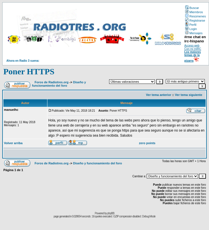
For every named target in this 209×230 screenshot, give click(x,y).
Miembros (194, 12)
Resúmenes (195, 16)
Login (191, 29)
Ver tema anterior (158, 94)
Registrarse (195, 20)
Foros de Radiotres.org (51, 82)
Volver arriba (13, 143)
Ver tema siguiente (188, 94)
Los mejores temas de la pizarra (192, 56)
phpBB (110, 213)
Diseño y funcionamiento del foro (59, 84)
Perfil (190, 24)
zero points (147, 143)
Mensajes (194, 33)
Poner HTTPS (28, 71)
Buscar (192, 8)
